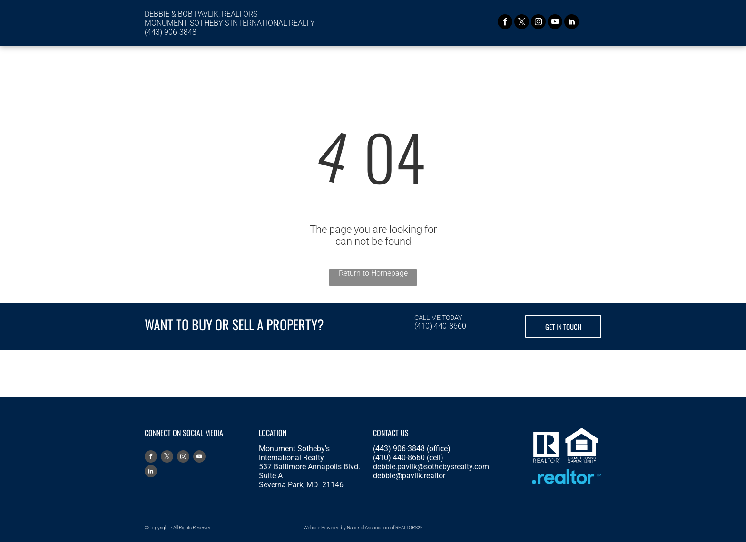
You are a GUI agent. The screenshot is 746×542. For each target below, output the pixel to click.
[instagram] (538, 22)
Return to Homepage (373, 273)
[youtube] (555, 22)
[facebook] (505, 22)
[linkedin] (571, 22)
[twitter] (521, 22)
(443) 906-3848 (170, 32)
